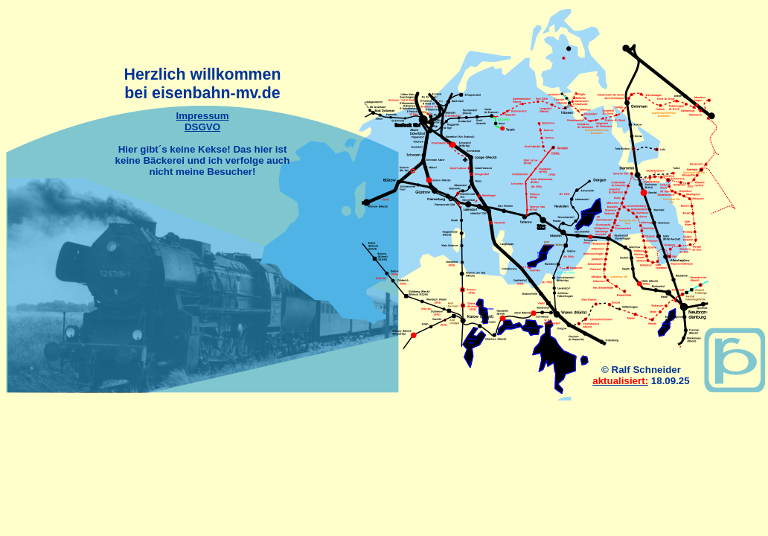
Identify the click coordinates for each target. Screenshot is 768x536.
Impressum (202, 115)
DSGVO (202, 127)
